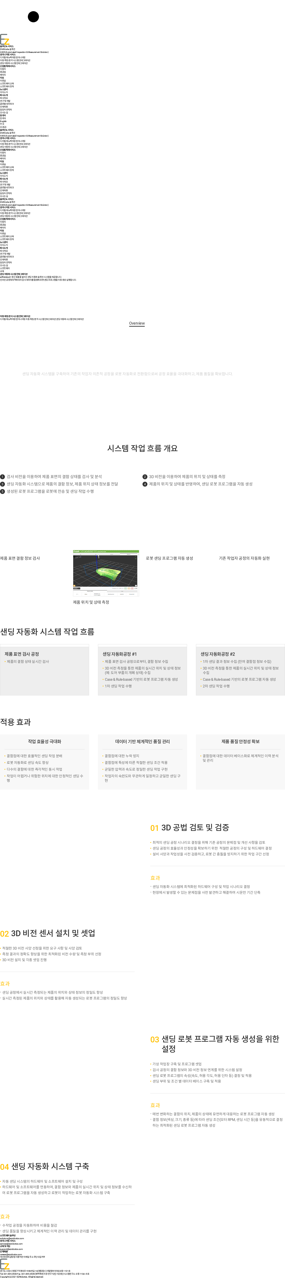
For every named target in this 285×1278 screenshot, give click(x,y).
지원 (2, 78)
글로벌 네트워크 (7, 104)
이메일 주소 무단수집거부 (34, 1257)
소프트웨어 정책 (7, 86)
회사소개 (4, 95)
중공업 (3, 72)
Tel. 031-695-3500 (8, 1274)
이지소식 (4, 92)
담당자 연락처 (6, 109)
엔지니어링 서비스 (8, 54)
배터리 (3, 75)
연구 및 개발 (5, 101)
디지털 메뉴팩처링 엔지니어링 (13, 319)
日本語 (3, 127)
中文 (2, 124)
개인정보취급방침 (7, 1257)
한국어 (3, 118)
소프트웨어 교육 (7, 83)
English (3, 121)
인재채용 (4, 107)
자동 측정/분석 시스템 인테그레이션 (15, 60)
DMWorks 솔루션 (7, 49)
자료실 (3, 80)
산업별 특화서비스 (8, 66)
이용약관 (19, 1257)
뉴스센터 (4, 89)
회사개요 (4, 98)
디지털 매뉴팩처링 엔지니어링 (12, 57)
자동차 (3, 69)
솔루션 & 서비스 (7, 46)
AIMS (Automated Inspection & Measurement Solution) (24, 52)
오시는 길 (4, 112)
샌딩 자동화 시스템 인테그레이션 (14, 63)
